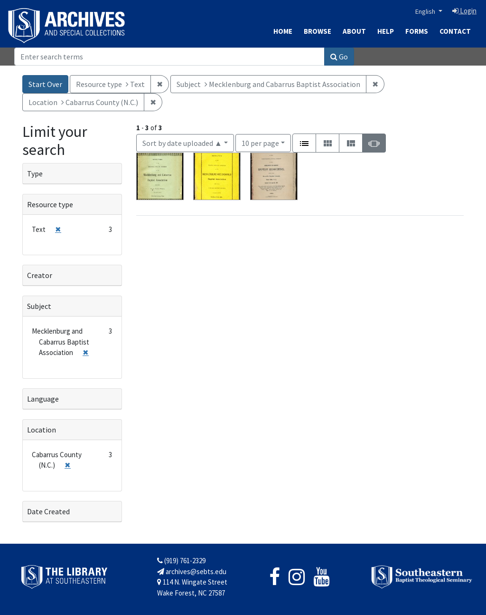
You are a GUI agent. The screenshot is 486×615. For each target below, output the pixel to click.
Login (464, 10)
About (354, 31)
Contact (455, 31)
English (426, 11)
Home (282, 31)
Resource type (50, 204)
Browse (317, 31)
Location (41, 429)
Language (43, 399)
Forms (416, 31)
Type (35, 173)
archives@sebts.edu (191, 571)
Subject (39, 306)
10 (260, 142)
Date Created (48, 511)
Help (385, 31)
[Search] (169, 57)
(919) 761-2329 (181, 560)
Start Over (45, 84)
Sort (182, 143)
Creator (39, 275)
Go (339, 56)
